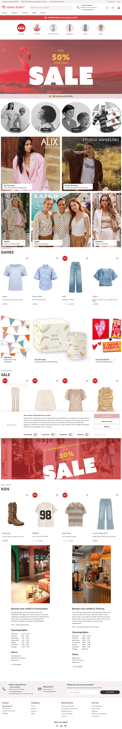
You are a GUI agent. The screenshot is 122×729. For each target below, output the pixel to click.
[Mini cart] (119, 8)
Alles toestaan (107, 707)
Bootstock (6, 533)
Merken (43, 13)
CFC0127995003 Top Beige (70, 422)
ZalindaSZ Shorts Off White (40, 422)
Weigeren (107, 717)
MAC (64, 297)
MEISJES (46, 129)
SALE (107, 129)
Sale (34, 13)
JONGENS (76, 129)
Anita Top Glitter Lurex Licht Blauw (12, 300)
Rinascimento (67, 419)
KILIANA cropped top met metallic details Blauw (104, 300)
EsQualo (5, 419)
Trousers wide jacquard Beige (11, 422)
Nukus (4, 297)
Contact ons (111, 2)
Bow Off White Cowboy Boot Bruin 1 (13, 536)
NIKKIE (94, 419)
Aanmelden (110, 692)
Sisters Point (37, 297)
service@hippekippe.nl (49, 691)
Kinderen (14, 13)
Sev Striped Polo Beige (69, 536)
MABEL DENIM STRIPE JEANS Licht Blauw (104, 536)
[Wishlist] (113, 8)
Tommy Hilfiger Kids (99, 533)
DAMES (15, 129)
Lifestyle (25, 13)
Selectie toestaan (106, 712)
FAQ (118, 2)
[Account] (107, 8)
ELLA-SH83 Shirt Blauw (39, 300)
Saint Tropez (37, 419)
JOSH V (95, 297)
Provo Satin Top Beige (99, 422)
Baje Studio (66, 533)
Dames (4, 13)
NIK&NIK (35, 533)
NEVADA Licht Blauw (68, 300)
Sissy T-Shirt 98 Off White (40, 536)
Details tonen (97, 725)
